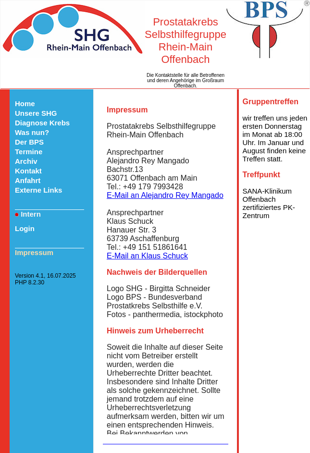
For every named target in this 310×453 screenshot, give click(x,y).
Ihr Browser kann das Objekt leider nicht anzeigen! (165, 266)
